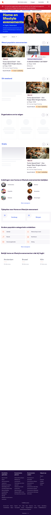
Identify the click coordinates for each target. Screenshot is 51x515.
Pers (35, 505)
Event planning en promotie (20, 493)
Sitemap (3, 495)
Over (20, 505)
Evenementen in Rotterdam (32, 490)
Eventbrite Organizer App (7, 488)
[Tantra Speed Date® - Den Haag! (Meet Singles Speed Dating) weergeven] (13, 51)
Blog (23, 505)
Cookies (35, 507)
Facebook (42, 479)
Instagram (42, 483)
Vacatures (31, 505)
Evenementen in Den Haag (32, 486)
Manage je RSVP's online (19, 492)
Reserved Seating (5, 490)
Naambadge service (6, 486)
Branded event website (6, 484)
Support (41, 476)
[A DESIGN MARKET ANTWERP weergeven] (37, 51)
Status (12, 507)
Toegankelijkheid (29, 507)
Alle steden (29, 493)
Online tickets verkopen (19, 477)
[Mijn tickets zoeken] (22, 2)
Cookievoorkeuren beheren (25, 509)
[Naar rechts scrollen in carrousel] (47, 43)
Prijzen (3, 479)
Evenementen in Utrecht (32, 488)
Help (27, 505)
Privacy (22, 507)
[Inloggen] (32, 2)
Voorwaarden (17, 507)
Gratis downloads (18, 490)
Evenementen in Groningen (32, 492)
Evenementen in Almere (32, 481)
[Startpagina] (3, 2)
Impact (39, 505)
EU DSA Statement (42, 507)
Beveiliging (44, 505)
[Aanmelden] (41, 2)
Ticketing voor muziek (19, 486)
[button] (5, 37)
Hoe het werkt (4, 477)
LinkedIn (41, 481)
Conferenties (17, 488)
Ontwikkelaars (6, 507)
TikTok (41, 484)
